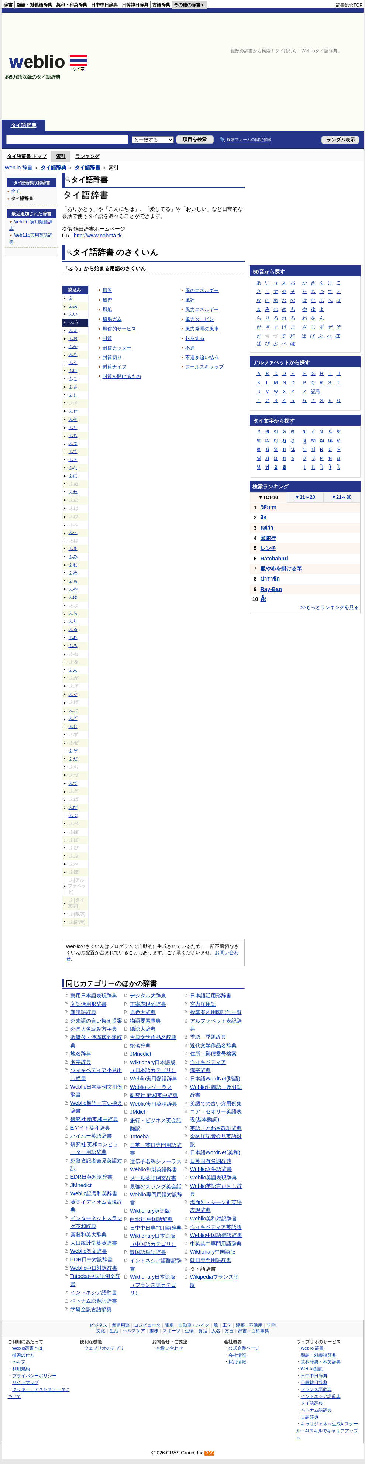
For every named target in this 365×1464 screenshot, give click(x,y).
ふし (73, 395)
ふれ (73, 637)
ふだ (73, 759)
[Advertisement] (279, 66)
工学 (227, 1325)
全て (15, 191)
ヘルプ (18, 1361)
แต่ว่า (267, 528)
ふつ (73, 443)
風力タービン (199, 319)
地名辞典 (80, 1053)
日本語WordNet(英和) (215, 1152)
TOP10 (268, 497)
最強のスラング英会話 (156, 1186)
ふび (73, 807)
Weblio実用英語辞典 (153, 1104)
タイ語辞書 (87, 168)
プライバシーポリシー (34, 1375)
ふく (73, 362)
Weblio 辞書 (19, 168)
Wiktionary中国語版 (212, 1252)
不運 (190, 348)
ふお (73, 338)
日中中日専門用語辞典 (156, 1228)
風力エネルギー (202, 309)
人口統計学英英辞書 (93, 1243)
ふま (73, 548)
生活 (114, 1331)
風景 (107, 290)
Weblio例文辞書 (88, 1251)
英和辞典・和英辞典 (321, 1361)
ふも (73, 581)
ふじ (73, 726)
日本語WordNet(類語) (215, 1079)
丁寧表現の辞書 (148, 1004)
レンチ (268, 548)
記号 (315, 391)
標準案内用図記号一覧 (216, 1012)
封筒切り (112, 357)
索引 (61, 156)
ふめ (73, 572)
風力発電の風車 (202, 328)
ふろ (73, 645)
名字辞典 (80, 1062)
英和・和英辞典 (71, 5)
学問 (271, 1325)
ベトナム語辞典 (316, 1410)
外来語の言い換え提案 (96, 1021)
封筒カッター (117, 348)
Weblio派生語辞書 (211, 1169)
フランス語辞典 (316, 1389)
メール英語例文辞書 (153, 1178)
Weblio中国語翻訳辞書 (216, 1235)
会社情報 (237, 1355)
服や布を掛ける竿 (281, 568)
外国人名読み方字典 (93, 1029)
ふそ (73, 419)
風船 (107, 309)
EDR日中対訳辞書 (91, 1259)
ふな (73, 467)
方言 (229, 1331)
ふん (73, 670)
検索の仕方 (23, 1355)
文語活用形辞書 (88, 1004)
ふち (73, 435)
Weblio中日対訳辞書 (94, 1268)
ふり (73, 621)
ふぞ (73, 750)
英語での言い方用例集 (216, 1103)
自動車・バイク (193, 1325)
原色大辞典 (143, 1012)
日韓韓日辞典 (135, 5)
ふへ (73, 532)
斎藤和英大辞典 (88, 1234)
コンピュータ (147, 1325)
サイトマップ (25, 1382)
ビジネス (98, 1325)
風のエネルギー (202, 290)
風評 (190, 300)
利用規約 (21, 1368)
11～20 (305, 497)
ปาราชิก (270, 579)
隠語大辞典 (143, 1029)
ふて (73, 451)
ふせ (73, 411)
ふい (73, 314)
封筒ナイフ (115, 367)
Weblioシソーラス (151, 1087)
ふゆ (73, 597)
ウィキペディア (208, 1062)
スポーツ (171, 1331)
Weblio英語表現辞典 (213, 1178)
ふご (73, 710)
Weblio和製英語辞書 (153, 1169)
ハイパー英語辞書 (91, 1136)
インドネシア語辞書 (93, 1292)
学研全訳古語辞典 (91, 1309)
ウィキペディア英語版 (216, 1227)
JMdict (137, 1112)
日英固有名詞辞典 (210, 1161)
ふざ (73, 718)
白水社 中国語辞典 (151, 1219)
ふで (73, 783)
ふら (73, 613)
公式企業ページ (243, 1348)
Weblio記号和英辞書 (94, 1193)
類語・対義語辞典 (34, 5)
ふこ (73, 378)
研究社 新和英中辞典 (154, 1095)
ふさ (73, 386)
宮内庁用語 (203, 1004)
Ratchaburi (274, 558)
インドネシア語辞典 (321, 1396)
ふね (73, 492)
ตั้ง (263, 599)
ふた (73, 427)
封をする (194, 338)
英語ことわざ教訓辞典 (216, 1128)
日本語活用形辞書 (210, 996)
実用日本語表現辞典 (93, 996)
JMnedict (81, 1185)
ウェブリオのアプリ (104, 1348)
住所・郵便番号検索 (213, 1053)
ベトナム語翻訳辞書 (93, 1301)
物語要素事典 (145, 1021)
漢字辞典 (200, 1070)
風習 (107, 300)
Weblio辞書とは (27, 1348)
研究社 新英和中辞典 (94, 1119)
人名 (215, 1331)
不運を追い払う (202, 357)
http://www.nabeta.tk (98, 235)
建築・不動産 (249, 1325)
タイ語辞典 (24, 125)
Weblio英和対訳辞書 (213, 1218)
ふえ (73, 330)
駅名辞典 (140, 1046)
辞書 (8, 5)
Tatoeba (139, 1137)
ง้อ (263, 517)
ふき (73, 354)
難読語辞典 (83, 1012)
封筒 (107, 338)
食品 (202, 1331)
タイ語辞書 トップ (27, 156)
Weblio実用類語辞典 (153, 1079)
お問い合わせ (169, 1348)
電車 (169, 1325)
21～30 (341, 497)
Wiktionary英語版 (150, 1211)
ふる (73, 629)
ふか (73, 346)
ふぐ (73, 694)
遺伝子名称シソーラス (156, 1161)
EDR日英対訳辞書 (91, 1177)
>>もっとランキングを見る (329, 607)
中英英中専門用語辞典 (216, 1244)
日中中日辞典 (104, 5)
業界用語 (121, 1325)
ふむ (73, 564)
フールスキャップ (204, 367)
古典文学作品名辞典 (153, 1037)
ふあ (73, 306)
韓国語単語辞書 (148, 1252)
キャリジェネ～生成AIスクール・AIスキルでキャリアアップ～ (327, 1430)
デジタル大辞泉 (148, 996)
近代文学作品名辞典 (213, 1045)
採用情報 (237, 1361)
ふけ (73, 370)
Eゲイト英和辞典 (90, 1128)
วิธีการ (268, 508)
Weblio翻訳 (312, 1368)
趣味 (153, 1331)
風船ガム (112, 319)
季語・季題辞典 (208, 1037)
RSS (209, 1453)
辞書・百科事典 (253, 1331)
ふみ (73, 556)
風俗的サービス (119, 328)
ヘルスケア (134, 1331)
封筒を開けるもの (122, 376)
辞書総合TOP (349, 5)
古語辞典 (161, 5)
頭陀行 (268, 538)
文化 (100, 1331)
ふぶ (73, 815)
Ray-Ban (271, 589)
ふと (73, 459)
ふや (73, 589)
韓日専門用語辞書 (210, 1260)
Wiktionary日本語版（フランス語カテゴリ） (153, 1285)
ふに (73, 475)
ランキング (87, 156)
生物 (189, 1331)
